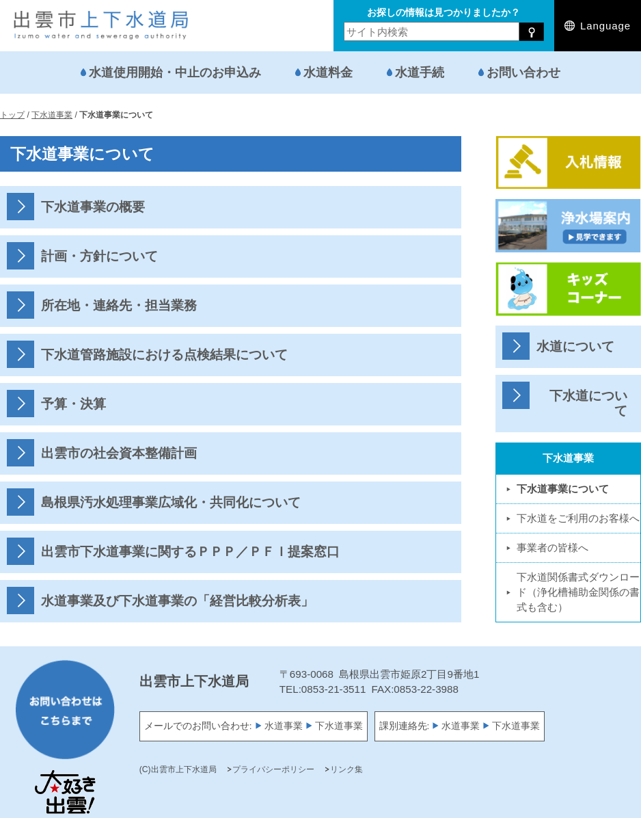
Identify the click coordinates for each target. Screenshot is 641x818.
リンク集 (346, 769)
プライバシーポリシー (273, 769)
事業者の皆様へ (552, 547)
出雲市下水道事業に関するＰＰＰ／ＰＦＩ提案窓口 (190, 551)
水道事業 (283, 726)
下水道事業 (339, 726)
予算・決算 (73, 404)
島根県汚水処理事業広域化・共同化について (171, 502)
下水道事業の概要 (93, 207)
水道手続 (419, 72)
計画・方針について (99, 256)
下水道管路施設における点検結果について (164, 354)
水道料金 (328, 72)
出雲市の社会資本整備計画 (119, 453)
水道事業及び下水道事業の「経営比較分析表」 (177, 601)
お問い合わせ (523, 72)
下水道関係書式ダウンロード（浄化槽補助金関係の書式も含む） (578, 592)
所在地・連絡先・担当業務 (119, 305)
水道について (575, 346)
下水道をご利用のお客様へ (578, 518)
